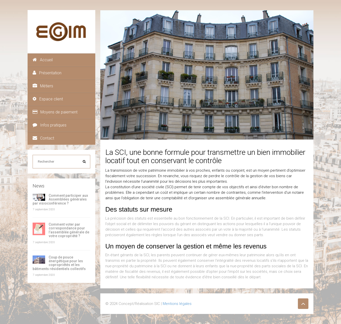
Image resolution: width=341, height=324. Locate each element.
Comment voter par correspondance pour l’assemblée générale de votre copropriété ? (69, 230)
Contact (43, 138)
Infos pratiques (49, 125)
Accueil (43, 59)
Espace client (48, 99)
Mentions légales (177, 303)
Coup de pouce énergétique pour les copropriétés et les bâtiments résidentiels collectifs (59, 263)
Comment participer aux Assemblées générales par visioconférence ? (60, 199)
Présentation (47, 73)
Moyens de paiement (55, 112)
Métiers (43, 86)
